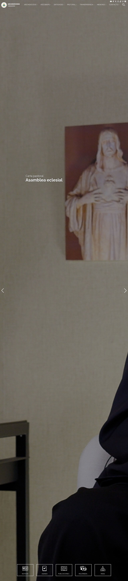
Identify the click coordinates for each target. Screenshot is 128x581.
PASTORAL (71, 5)
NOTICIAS (25, 569)
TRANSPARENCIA (86, 5)
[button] (2, 290)
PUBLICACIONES (63, 569)
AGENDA (44, 569)
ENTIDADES (58, 5)
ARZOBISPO (45, 5)
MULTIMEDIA (83, 569)
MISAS (103, 569)
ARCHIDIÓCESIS (30, 5)
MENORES (101, 5)
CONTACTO (113, 5)
